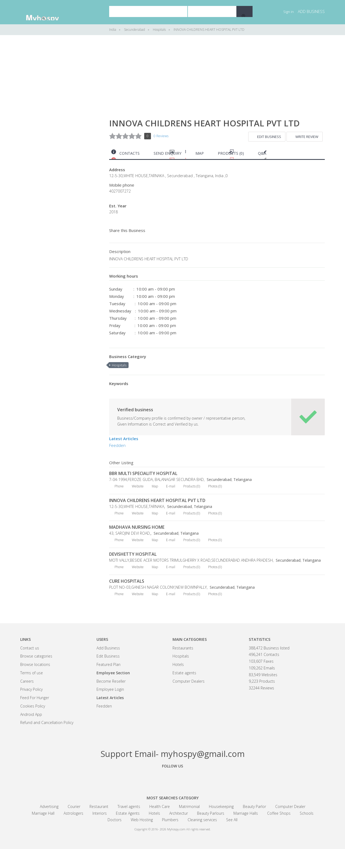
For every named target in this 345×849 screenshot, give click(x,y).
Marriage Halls (245, 813)
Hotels (178, 664)
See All (231, 819)
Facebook (143, 778)
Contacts (129, 153)
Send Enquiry (167, 153)
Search (244, 11)
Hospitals (119, 365)
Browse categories (36, 656)
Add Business (108, 648)
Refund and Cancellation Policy (46, 722)
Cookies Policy (32, 706)
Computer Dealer (290, 806)
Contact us (29, 648)
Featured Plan (108, 664)
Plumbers (170, 819)
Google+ (172, 778)
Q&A (262, 153)
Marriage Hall (43, 813)
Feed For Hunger (34, 697)
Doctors (115, 819)
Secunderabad (219, 479)
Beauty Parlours (210, 813)
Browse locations (35, 664)
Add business (311, 11)
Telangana (242, 479)
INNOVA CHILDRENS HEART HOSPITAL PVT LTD (157, 500)
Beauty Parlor (254, 806)
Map (199, 153)
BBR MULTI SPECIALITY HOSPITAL (143, 473)
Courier (74, 806)
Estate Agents (128, 813)
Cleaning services (202, 819)
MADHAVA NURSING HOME (136, 527)
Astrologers (73, 813)
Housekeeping (221, 806)
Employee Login (110, 689)
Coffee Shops (279, 813)
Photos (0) (215, 486)
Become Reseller (111, 681)
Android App (31, 714)
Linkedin (202, 778)
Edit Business (269, 136)
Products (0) (231, 153)
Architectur (178, 813)
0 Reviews (161, 136)
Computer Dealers (188, 681)
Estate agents (184, 672)
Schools (306, 813)
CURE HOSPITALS (126, 581)
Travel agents (129, 806)
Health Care (159, 806)
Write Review (306, 136)
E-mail (170, 486)
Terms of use (31, 672)
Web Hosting (142, 819)
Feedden (117, 445)
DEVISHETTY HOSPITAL (133, 554)
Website (138, 486)
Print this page (322, 155)
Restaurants (182, 648)
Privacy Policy (31, 689)
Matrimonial (189, 806)
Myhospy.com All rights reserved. (189, 829)
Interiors (99, 813)
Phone (119, 486)
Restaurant (98, 806)
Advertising (49, 806)
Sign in (288, 11)
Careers (27, 681)
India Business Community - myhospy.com (47, 12)
